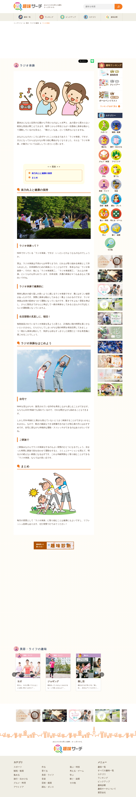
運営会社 (102, 792)
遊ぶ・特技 (75, 767)
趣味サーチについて (107, 789)
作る (44, 767)
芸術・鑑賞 (47, 783)
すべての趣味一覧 (106, 770)
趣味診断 (102, 785)
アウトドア (19, 787)
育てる (45, 771)
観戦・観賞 (19, 771)
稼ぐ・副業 (75, 779)
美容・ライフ (48, 775)
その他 (73, 783)
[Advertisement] (68, 41)
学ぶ (72, 775)
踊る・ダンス (48, 787)
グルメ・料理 (20, 783)
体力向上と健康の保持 (42, 173)
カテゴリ (102, 774)
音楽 (44, 779)
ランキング (103, 778)
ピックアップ (104, 781)
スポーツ (18, 767)
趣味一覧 (102, 767)
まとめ (35, 178)
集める (17, 775)
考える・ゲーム (77, 771)
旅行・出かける (21, 779)
